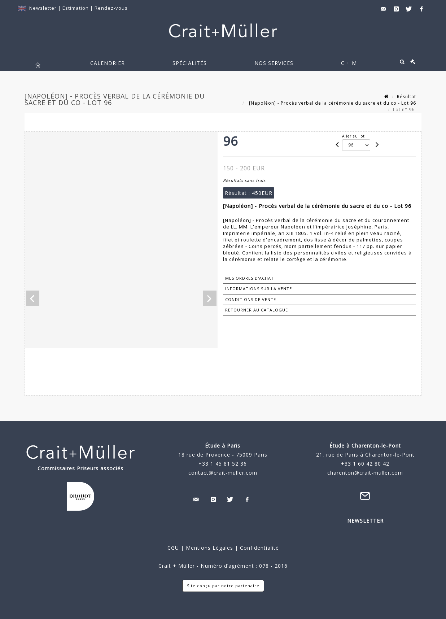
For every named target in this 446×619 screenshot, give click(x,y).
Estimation (76, 8)
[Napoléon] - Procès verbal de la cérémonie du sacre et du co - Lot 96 (332, 103)
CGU (173, 547)
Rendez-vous (111, 8)
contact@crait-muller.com (222, 472)
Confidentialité (258, 547)
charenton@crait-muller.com (365, 472)
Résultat (406, 96)
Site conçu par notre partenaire (223, 585)
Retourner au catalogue (256, 310)
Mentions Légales (209, 547)
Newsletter (43, 8)
